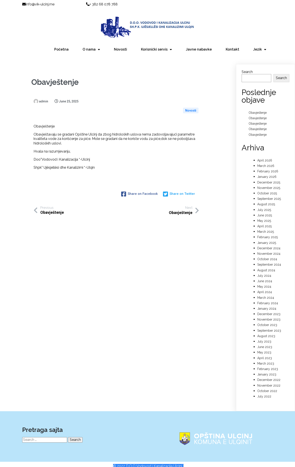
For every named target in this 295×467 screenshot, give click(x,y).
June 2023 (264, 342)
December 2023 (268, 309)
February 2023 (267, 364)
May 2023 (264, 348)
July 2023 (264, 337)
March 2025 (265, 227)
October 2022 (267, 386)
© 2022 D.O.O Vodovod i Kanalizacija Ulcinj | (148, 462)
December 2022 (268, 375)
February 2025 (267, 232)
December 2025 (268, 178)
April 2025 (264, 221)
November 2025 (268, 183)
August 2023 (266, 331)
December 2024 (268, 243)
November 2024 (268, 249)
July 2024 (264, 271)
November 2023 (268, 315)
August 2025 (266, 199)
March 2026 (265, 161)
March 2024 (265, 293)
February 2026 (267, 166)
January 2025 (266, 238)
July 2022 (264, 392)
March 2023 (265, 359)
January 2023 (266, 370)
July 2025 (264, 205)
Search (247, 67)
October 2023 (267, 320)
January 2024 (266, 304)
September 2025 (269, 194)
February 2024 (267, 298)
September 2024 (269, 260)
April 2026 (264, 156)
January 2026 (266, 172)
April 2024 (264, 287)
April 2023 (264, 353)
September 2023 (269, 326)
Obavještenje (258, 108)
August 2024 (266, 265)
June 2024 (264, 276)
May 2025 (264, 216)
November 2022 (268, 381)
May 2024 (264, 282)
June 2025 (264, 210)
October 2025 (267, 188)
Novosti (190, 96)
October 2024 (267, 254)
